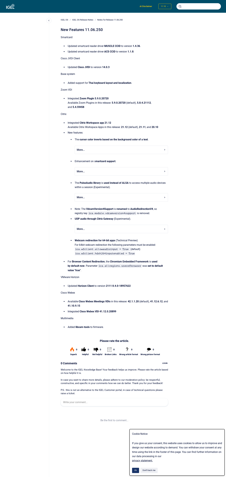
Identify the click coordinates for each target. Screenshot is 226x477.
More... (121, 149)
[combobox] (199, 6)
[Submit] (180, 6)
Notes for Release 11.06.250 (110, 20)
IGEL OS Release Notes (82, 20)
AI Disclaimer (146, 6)
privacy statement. (142, 460)
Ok (135, 470)
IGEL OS (64, 20)
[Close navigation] (48, 20)
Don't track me (149, 470)
